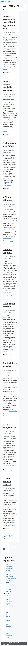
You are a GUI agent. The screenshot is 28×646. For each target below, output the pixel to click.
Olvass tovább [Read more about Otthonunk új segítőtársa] (7, 185)
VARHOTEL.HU (11, 5)
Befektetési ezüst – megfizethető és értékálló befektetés (10, 585)
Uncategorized (7, 416)
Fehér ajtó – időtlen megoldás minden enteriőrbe (9, 599)
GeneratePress (7, 644)
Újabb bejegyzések (9, 535)
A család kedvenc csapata (7, 481)
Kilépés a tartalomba (6, 1)
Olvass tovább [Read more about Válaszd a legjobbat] (7, 292)
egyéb (11, 72)
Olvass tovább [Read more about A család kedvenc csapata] (12, 526)
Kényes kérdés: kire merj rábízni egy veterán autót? (9, 22)
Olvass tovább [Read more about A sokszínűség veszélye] (13, 411)
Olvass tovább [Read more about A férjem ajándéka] (7, 238)
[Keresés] (4, 549)
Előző (5, 537)
